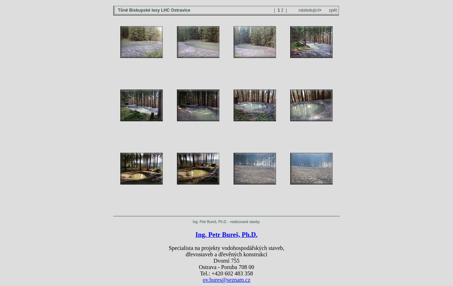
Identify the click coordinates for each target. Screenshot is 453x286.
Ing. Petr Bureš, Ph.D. (226, 234)
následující (309, 10)
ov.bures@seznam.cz (227, 280)
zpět (333, 10)
